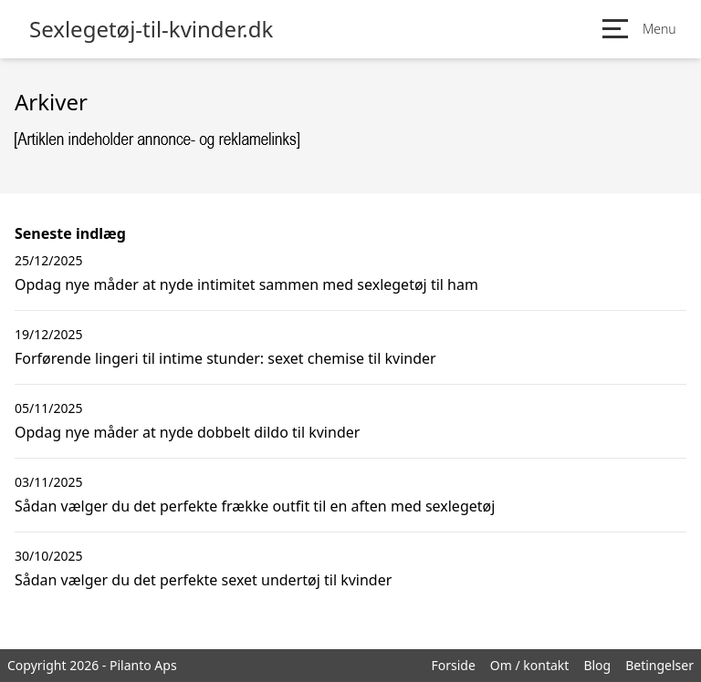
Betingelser (659, 665)
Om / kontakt (530, 665)
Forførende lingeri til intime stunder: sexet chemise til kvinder (225, 358)
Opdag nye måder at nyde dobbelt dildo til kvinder (187, 432)
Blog (597, 665)
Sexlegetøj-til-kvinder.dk (151, 29)
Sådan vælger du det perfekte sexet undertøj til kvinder (203, 580)
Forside (453, 665)
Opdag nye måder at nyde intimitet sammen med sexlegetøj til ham (246, 284)
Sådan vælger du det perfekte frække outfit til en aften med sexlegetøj (255, 506)
